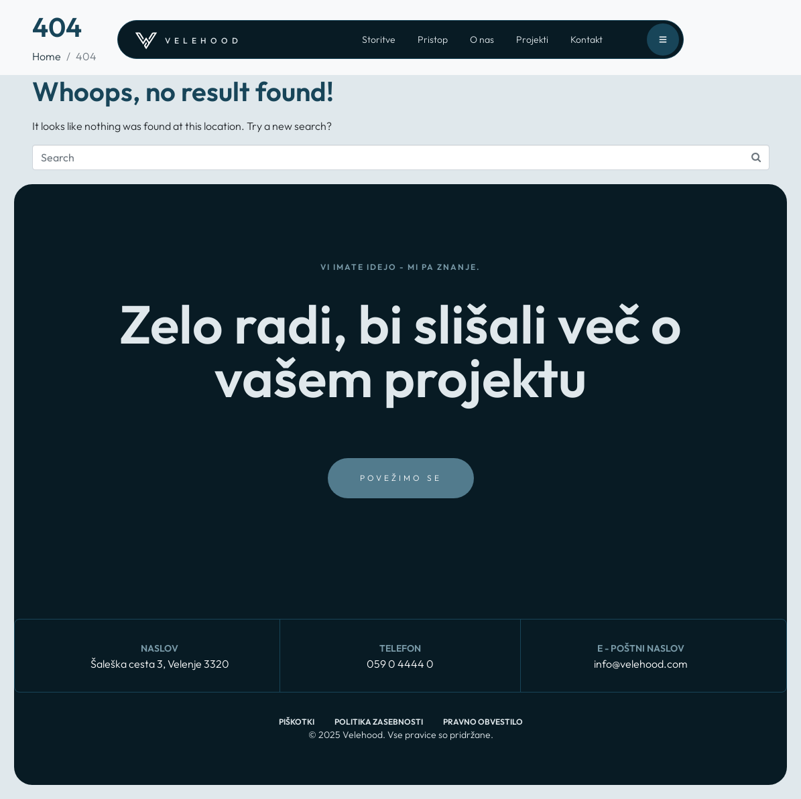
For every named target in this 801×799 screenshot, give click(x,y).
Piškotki (296, 722)
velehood (203, 40)
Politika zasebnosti (378, 722)
